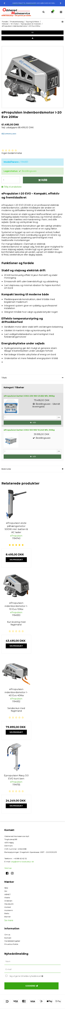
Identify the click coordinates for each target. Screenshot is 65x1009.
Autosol (7, 907)
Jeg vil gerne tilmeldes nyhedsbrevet (29, 975)
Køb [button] (42, 180)
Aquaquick (8, 904)
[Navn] (32, 961)
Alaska (7, 897)
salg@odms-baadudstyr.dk (22, 861)
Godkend (30, 986)
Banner (7, 917)
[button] (32, 32)
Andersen (8, 901)
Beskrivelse (6, 469)
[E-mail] (32, 969)
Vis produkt (16, 560)
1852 (6, 888)
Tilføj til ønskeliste (13, 186)
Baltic (6, 913)
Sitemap (8, 868)
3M (5, 891)
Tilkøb (4, 378)
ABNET (7, 894)
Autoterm (8, 910)
